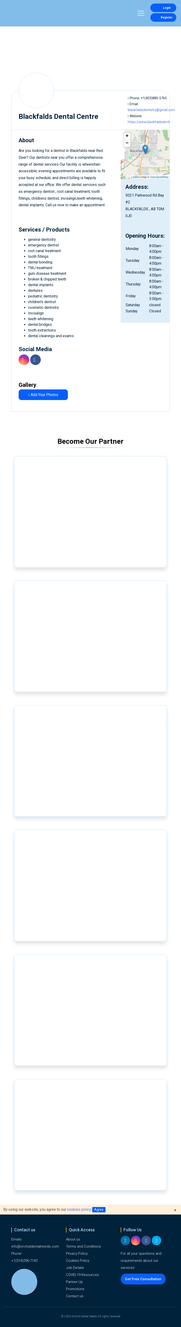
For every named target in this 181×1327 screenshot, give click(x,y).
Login (163, 7)
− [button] (127, 143)
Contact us (74, 1296)
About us (73, 1239)
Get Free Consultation (143, 1279)
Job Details (75, 1268)
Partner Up (74, 1282)
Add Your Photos (43, 394)
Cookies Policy (77, 1260)
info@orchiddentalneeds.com (35, 1246)
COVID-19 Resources (82, 1275)
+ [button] (127, 136)
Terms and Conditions (83, 1246)
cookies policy (79, 1209)
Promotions (75, 1289)
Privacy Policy (77, 1253)
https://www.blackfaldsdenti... (150, 122)
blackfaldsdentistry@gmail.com (151, 110)
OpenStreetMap (159, 177)
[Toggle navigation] (141, 14)
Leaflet (135, 177)
